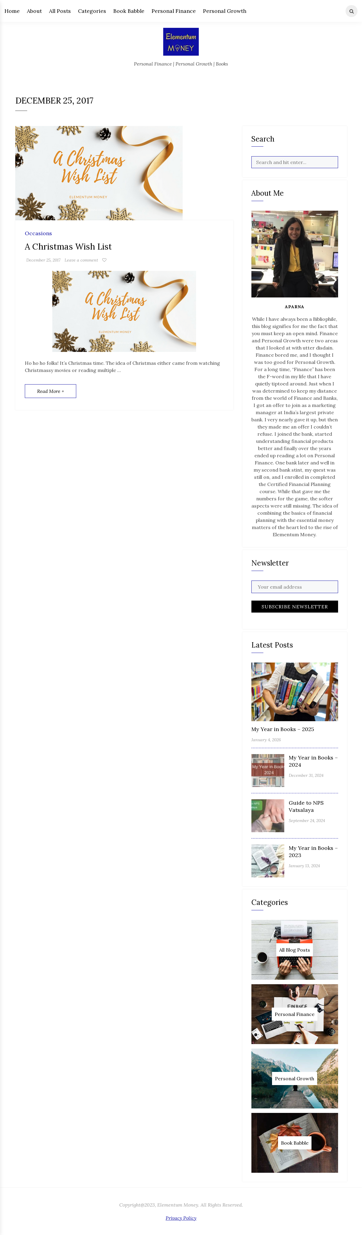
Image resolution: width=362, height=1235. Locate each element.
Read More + (50, 391)
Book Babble (128, 10)
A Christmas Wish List (68, 246)
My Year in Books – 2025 (282, 729)
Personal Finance (174, 10)
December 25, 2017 (43, 260)
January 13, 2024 (304, 865)
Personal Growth (224, 10)
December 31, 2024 (306, 775)
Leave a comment (81, 260)
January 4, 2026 (266, 739)
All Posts (60, 10)
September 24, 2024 (307, 820)
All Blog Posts (294, 950)
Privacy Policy (181, 1218)
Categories (92, 10)
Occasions (38, 233)
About (34, 10)
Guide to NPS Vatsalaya (306, 806)
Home (12, 10)
